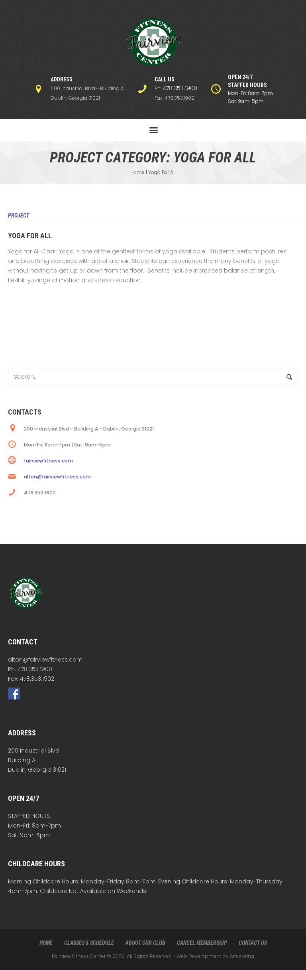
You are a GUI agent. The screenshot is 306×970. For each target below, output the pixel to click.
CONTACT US (253, 943)
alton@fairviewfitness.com (57, 476)
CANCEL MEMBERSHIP (202, 943)
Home (137, 172)
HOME (46, 943)
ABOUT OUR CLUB (145, 943)
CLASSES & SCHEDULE (89, 943)
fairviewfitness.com (48, 460)
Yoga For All (30, 235)
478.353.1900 (180, 88)
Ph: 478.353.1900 (30, 669)
